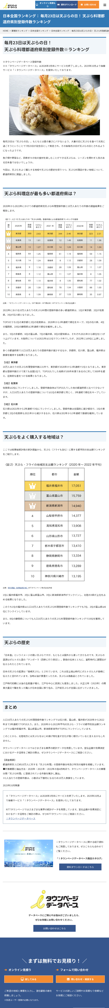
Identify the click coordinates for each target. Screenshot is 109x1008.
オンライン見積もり (47, 4)
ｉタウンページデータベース (20, 818)
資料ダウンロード (69, 4)
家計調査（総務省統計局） (18, 587)
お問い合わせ (90, 4)
